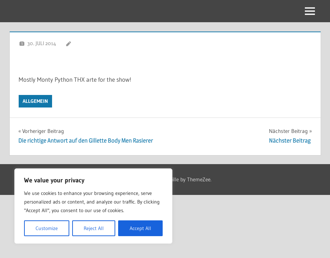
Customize (47, 228)
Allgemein (35, 101)
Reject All (94, 228)
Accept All (140, 228)
